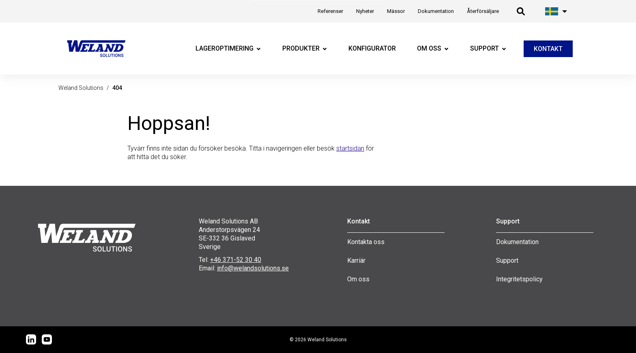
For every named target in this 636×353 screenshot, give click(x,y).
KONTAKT (548, 49)
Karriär (356, 260)
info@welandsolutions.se (253, 268)
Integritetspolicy (519, 279)
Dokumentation (517, 242)
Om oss (358, 279)
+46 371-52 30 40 (235, 260)
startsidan (350, 148)
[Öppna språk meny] (556, 11)
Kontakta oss (366, 242)
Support (507, 260)
